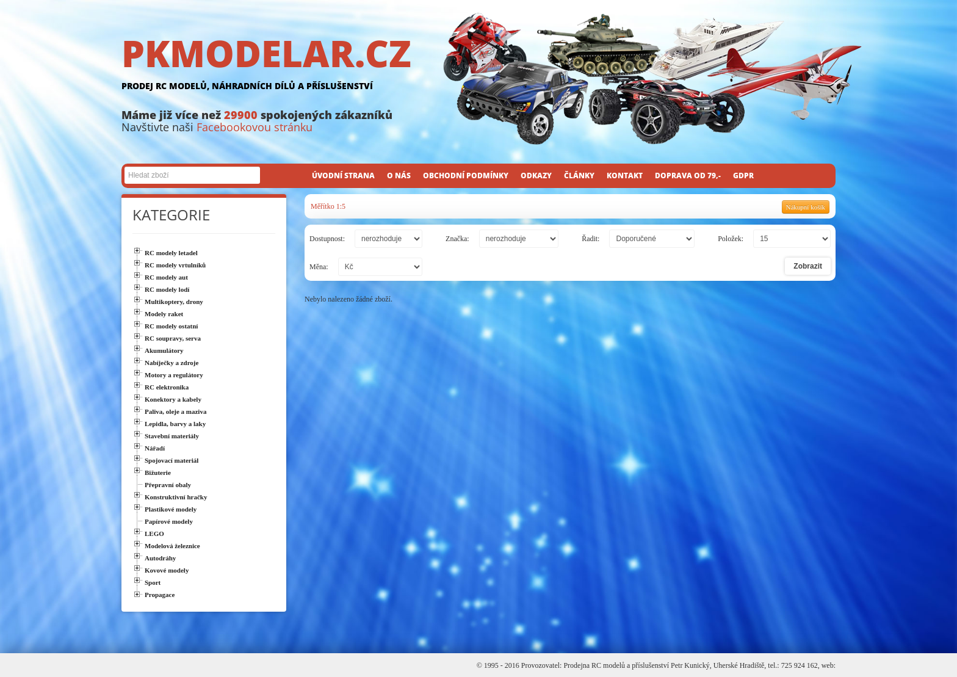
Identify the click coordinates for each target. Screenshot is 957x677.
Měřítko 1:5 (328, 206)
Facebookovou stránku (254, 127)
